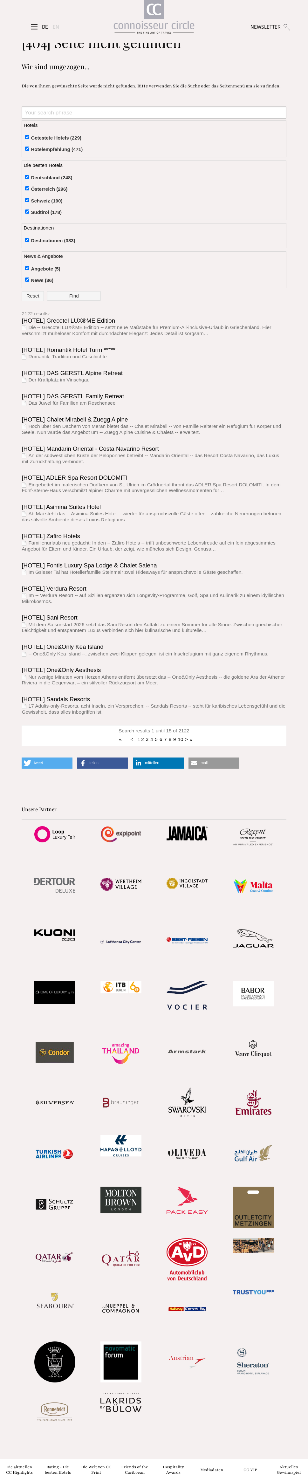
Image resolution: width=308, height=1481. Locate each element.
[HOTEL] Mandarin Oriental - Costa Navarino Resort (90, 448)
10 (180, 739)
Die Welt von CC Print (96, 1469)
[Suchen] (286, 27)
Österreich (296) (49, 189)
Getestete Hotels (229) (56, 138)
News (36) (42, 280)
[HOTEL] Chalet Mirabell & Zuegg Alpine (75, 419)
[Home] (154, 19)
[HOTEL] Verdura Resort (54, 588)
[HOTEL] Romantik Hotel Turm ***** (68, 349)
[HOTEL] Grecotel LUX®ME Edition (68, 320)
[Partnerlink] (55, 834)
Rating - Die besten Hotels (58, 1469)
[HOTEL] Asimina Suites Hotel (61, 507)
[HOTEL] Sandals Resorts (56, 699)
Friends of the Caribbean (134, 1469)
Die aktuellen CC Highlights (19, 1469)
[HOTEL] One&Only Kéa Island (62, 646)
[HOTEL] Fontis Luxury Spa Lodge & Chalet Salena (89, 565)
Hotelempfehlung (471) (57, 149)
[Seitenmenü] (34, 27)
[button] (47, 763)
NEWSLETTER (265, 27)
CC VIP (250, 1469)
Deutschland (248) (51, 177)
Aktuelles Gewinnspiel (289, 1469)
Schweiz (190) (46, 200)
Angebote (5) (45, 268)
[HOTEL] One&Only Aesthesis (61, 670)
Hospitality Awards (173, 1469)
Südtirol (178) (46, 212)
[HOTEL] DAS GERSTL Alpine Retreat (72, 373)
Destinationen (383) (53, 240)
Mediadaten (211, 1469)
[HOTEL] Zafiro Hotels (51, 536)
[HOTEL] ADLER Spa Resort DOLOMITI (74, 477)
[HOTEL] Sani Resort (49, 617)
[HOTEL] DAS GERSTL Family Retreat (73, 396)
